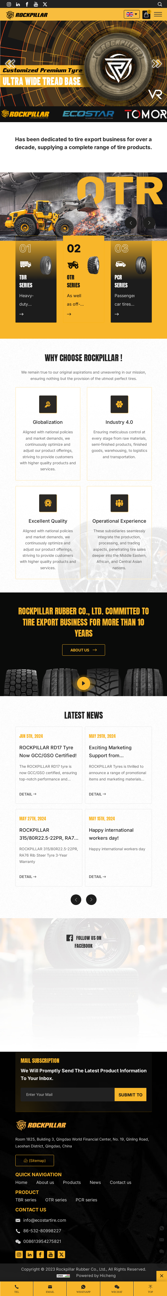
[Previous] (131, 223)
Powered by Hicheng (96, 1275)
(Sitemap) (35, 1160)
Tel (16, 1291)
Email (50, 1291)
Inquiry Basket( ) (147, 15)
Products (72, 1182)
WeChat (117, 1291)
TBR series (25, 1199)
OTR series (56, 1199)
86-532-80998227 (42, 1230)
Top (150, 1291)
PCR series (86, 1199)
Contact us (120, 1182)
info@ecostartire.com (44, 1220)
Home (21, 1182)
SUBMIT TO (130, 1094)
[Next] (149, 223)
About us (45, 1182)
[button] (10, 63)
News (95, 1182)
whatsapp (83, 1291)
